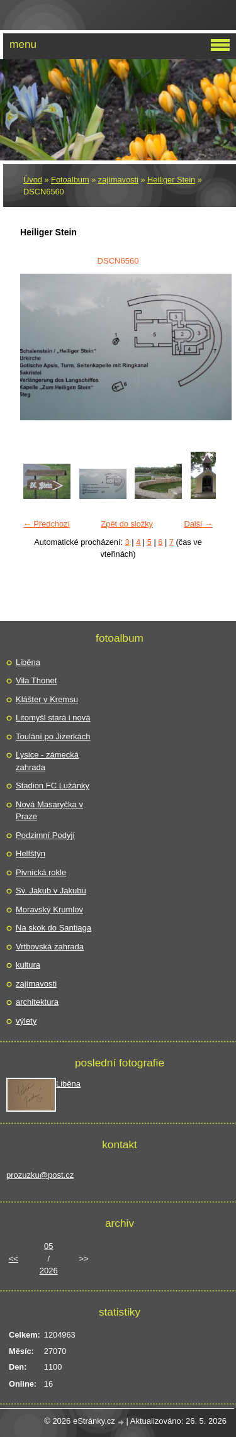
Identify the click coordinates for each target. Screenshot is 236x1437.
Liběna (28, 662)
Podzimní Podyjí (45, 835)
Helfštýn (30, 853)
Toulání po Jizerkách (53, 736)
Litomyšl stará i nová (53, 717)
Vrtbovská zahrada (50, 946)
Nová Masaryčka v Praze (49, 811)
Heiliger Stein (171, 179)
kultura (28, 965)
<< (13, 1258)
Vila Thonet (36, 680)
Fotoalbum (70, 179)
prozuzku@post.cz (40, 1175)
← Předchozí (46, 523)
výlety (26, 1021)
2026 (49, 1270)
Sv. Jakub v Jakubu (51, 890)
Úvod (32, 179)
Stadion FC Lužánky (52, 785)
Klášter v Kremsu (47, 699)
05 (48, 1246)
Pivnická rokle (41, 872)
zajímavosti (118, 179)
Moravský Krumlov (49, 909)
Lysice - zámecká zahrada (47, 761)
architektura (37, 1002)
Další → (198, 523)
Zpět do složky (127, 523)
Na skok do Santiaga (53, 927)
